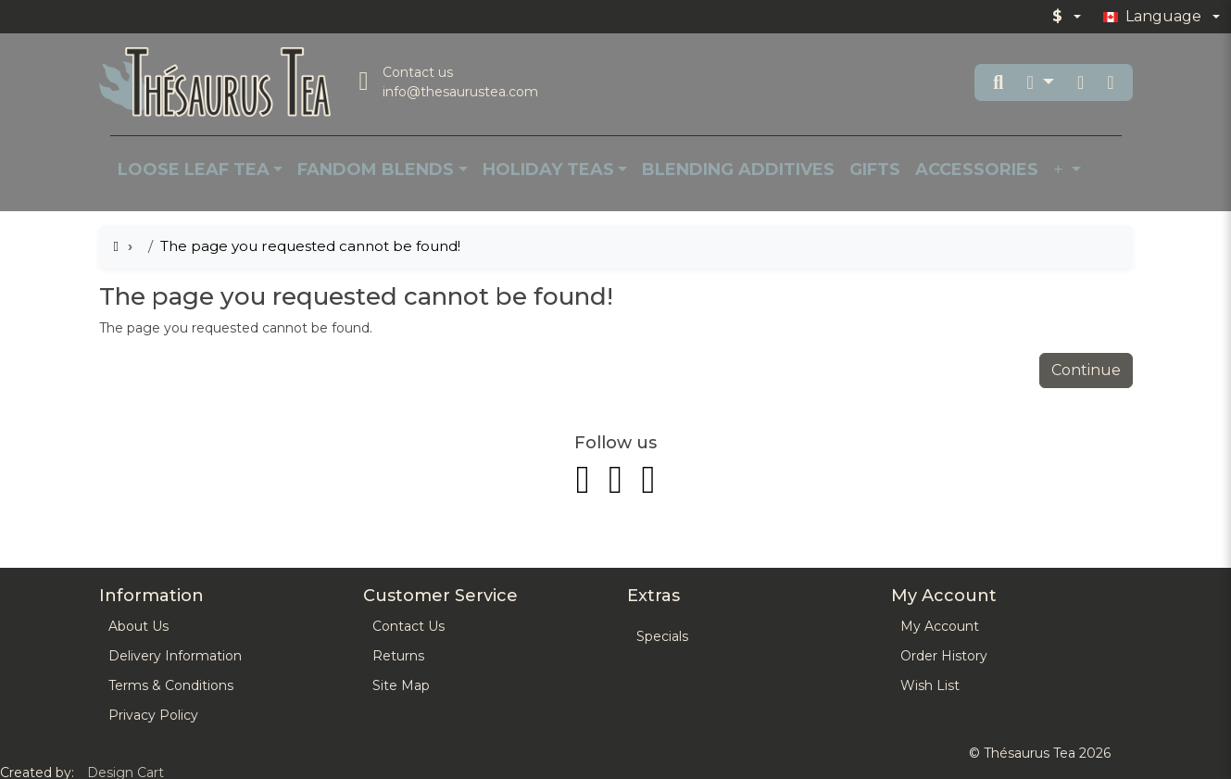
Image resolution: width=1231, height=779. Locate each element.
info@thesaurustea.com (460, 91)
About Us (138, 626)
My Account (939, 626)
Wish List (930, 685)
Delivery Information (175, 655)
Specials (662, 636)
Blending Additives (738, 169)
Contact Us (408, 626)
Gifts (874, 169)
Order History (943, 655)
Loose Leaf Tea (194, 169)
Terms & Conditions (170, 685)
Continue (1086, 370)
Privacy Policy (153, 715)
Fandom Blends (375, 169)
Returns (398, 655)
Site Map (401, 685)
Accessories (976, 169)
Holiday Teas (548, 169)
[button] (1040, 82)
